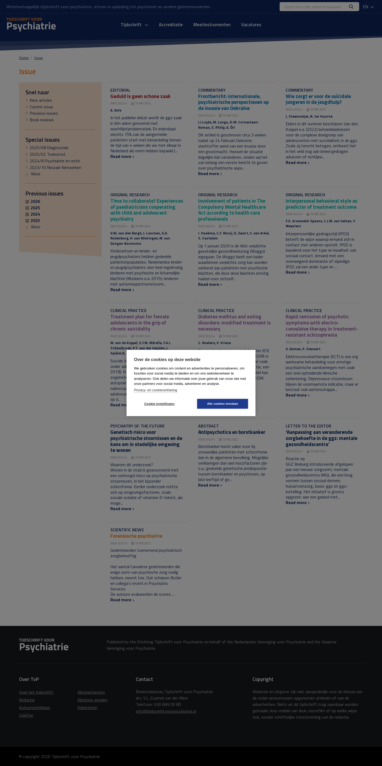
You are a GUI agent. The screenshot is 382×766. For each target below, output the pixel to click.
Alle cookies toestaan (222, 403)
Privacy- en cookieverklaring (155, 390)
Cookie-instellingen (159, 404)
